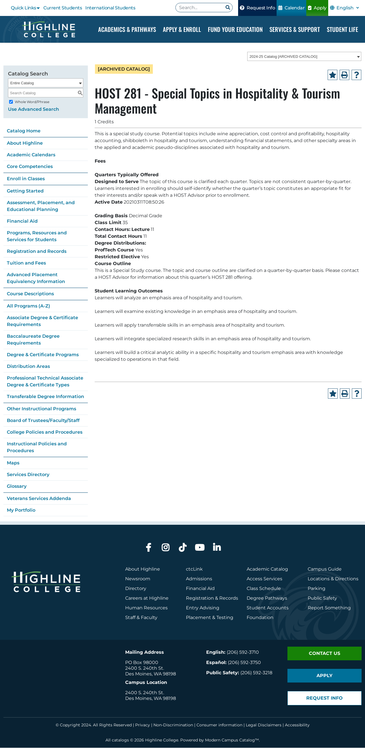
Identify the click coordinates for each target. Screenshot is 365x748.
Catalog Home (23, 131)
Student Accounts (268, 608)
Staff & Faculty (141, 617)
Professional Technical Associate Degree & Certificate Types (45, 382)
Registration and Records (36, 251)
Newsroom (137, 579)
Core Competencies (30, 166)
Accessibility (297, 725)
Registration (200, 598)
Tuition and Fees (26, 263)
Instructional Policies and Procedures (37, 447)
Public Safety (322, 598)
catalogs (120, 740)
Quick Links (23, 8)
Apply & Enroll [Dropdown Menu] (182, 29)
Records (228, 598)
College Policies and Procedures (44, 432)
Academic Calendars (31, 155)
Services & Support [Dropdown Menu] (294, 29)
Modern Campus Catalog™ (232, 740)
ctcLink (194, 569)
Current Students (62, 8)
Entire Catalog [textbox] (22, 83)
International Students (110, 8)
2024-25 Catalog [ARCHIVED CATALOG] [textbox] (283, 57)
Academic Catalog (267, 569)
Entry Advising (202, 608)
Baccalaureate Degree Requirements (33, 340)
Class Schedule (264, 588)
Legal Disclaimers (263, 725)
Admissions (199, 579)
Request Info (257, 8)
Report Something (329, 608)
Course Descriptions (30, 294)
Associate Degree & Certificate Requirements (42, 321)
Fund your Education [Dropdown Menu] (235, 29)
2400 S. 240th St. (144, 668)
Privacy (142, 725)
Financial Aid (22, 221)
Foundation (260, 617)
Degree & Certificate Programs (43, 355)
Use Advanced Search (33, 109)
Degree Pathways (267, 598)
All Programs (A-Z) (28, 306)
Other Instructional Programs (41, 409)
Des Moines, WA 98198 (150, 674)
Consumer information (219, 725)
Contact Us (324, 653)
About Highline (25, 143)
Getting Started (25, 191)
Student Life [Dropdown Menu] (342, 29)
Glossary (17, 486)
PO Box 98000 (141, 662)
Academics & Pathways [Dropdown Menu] (127, 29)
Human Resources (146, 608)
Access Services (264, 579)
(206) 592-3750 (244, 662)
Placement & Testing (209, 617)
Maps (13, 463)
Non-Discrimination (173, 725)
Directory (135, 588)
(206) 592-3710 (243, 652)
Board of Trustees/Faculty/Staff (43, 420)
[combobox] (304, 56)
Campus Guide (325, 569)
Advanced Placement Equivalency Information (36, 278)
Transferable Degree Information (45, 396)
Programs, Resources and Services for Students (37, 236)
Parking (316, 588)
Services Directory (28, 475)
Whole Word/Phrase (32, 102)
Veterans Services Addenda (39, 498)
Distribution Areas (28, 366)
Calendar (291, 8)
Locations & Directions (333, 579)
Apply (317, 8)
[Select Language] (347, 8)
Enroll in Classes (26, 179)
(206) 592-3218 (256, 673)
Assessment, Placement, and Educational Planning (41, 206)
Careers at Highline (147, 598)
